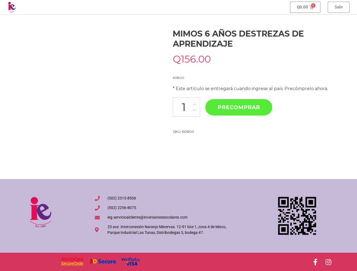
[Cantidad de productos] (186, 107)
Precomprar (239, 107)
